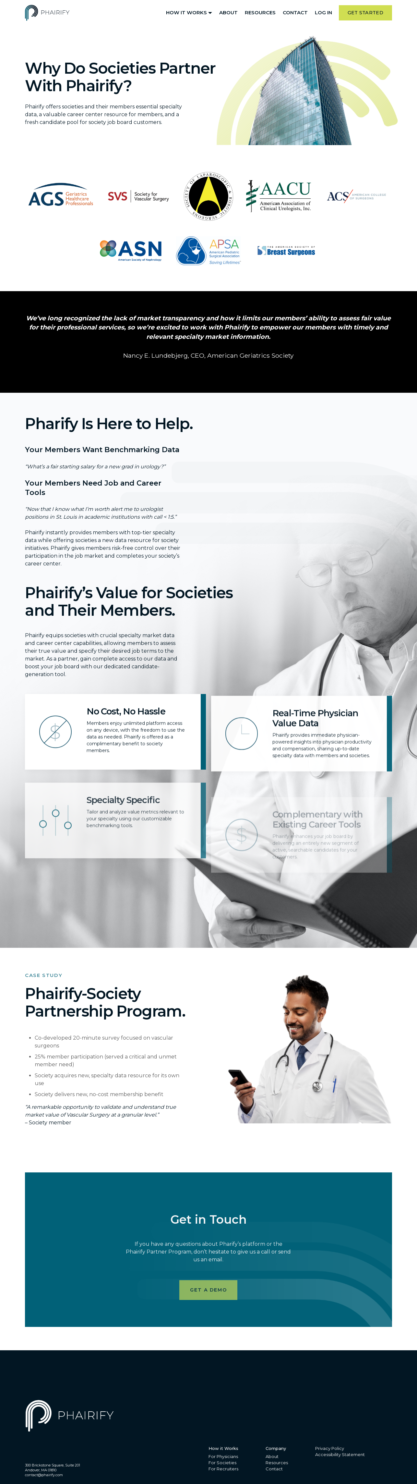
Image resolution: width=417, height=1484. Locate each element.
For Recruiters (223, 1468)
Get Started (365, 13)
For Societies (222, 1462)
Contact (295, 12)
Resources (260, 12)
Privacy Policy (329, 1448)
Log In (323, 12)
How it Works (186, 12)
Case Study (43, 975)
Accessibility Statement (340, 1454)
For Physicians (223, 1456)
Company (276, 1448)
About (228, 12)
